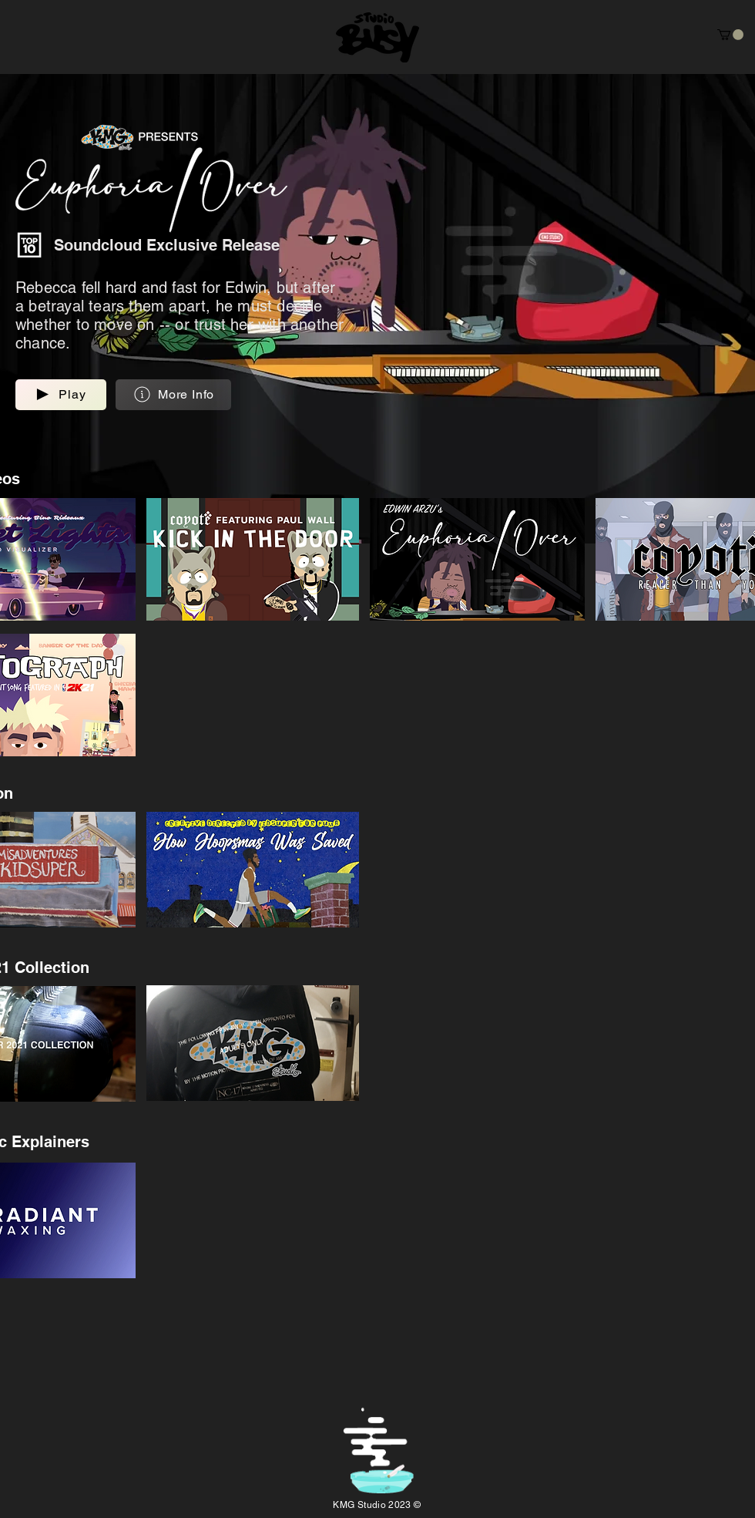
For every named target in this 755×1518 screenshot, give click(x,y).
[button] (730, 34)
